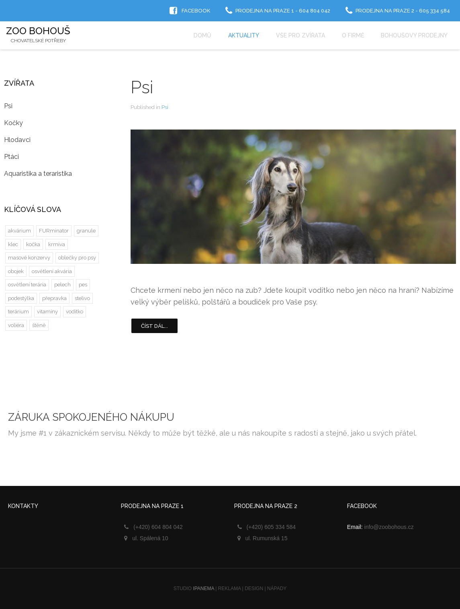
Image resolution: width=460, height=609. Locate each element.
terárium (18, 312)
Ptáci (11, 156)
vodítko (74, 312)
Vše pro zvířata (300, 35)
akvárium (19, 231)
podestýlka (21, 298)
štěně (39, 325)
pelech (62, 285)
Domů (202, 35)
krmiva (56, 244)
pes (83, 285)
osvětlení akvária (52, 271)
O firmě (353, 35)
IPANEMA (203, 588)
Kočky (13, 123)
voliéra (16, 325)
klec (13, 244)
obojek (16, 271)
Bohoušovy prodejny (414, 35)
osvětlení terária (27, 285)
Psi (142, 87)
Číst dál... (154, 326)
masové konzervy (29, 258)
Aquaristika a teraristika (38, 173)
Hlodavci (17, 140)
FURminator (54, 231)
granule (86, 231)
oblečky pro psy (77, 258)
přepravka (54, 298)
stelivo (82, 298)
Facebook (196, 11)
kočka (33, 244)
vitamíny (47, 312)
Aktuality (243, 35)
